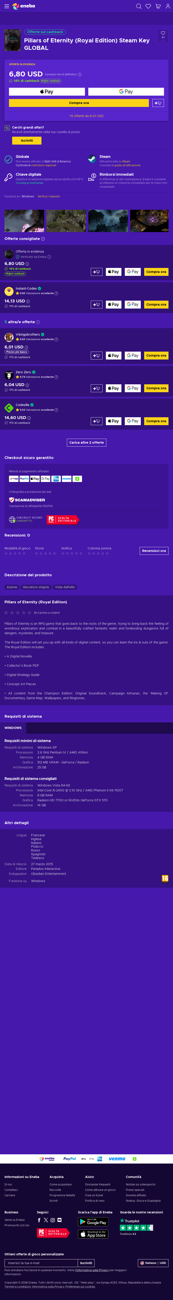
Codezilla (22, 405)
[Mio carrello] (158, 6)
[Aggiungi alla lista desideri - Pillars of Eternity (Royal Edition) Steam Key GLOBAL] (163, 36)
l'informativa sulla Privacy (92, 1270)
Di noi (8, 1184)
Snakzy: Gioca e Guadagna (143, 1200)
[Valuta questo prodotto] (19, 613)
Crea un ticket (94, 1195)
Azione (12, 587)
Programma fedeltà (62, 1195)
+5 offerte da (86, 116)
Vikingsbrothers (28, 334)
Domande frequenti (97, 1184)
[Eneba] (23, 6)
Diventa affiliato (136, 1195)
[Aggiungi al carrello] (158, 103)
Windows (38, 881)
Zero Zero (23, 372)
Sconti (54, 1200)
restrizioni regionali (43, 165)
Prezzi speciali (135, 1190)
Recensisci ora (154, 551)
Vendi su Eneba (15, 1220)
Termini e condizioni (18, 1286)
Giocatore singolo (36, 587)
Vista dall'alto (65, 587)
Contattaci (11, 1190)
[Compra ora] (47, 92)
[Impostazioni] (153, 1263)
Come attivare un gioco (100, 1190)
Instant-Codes (26, 288)
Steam (126, 161)
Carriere (10, 1195)
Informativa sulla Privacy (48, 1286)
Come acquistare (61, 1184)
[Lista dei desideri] (148, 6)
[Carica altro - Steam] (92, 159)
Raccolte (55, 1190)
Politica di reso (95, 1200)
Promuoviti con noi (17, 1225)
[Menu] (6, 6)
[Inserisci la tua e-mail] (41, 1263)
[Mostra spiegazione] (56, 293)
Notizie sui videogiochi (140, 1184)
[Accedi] (168, 6)
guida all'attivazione (127, 165)
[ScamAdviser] (27, 500)
